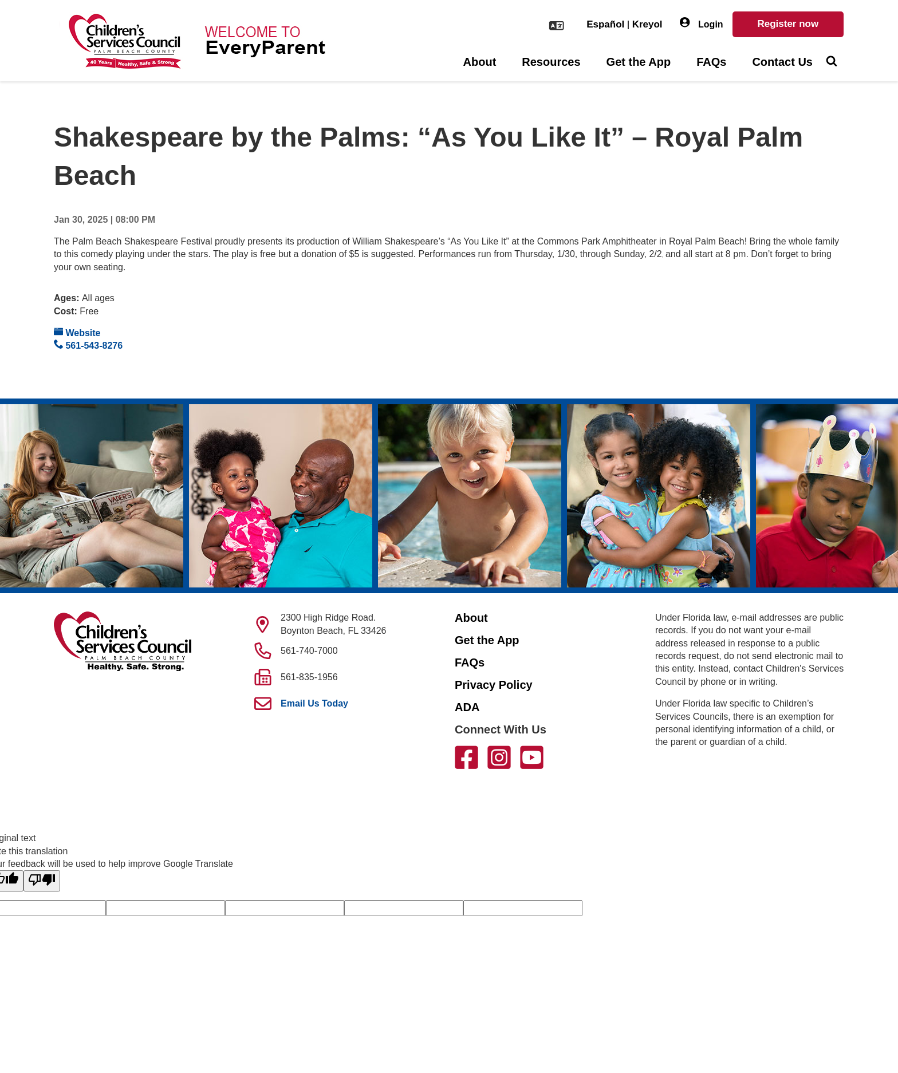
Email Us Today (314, 703)
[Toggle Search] (831, 62)
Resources (551, 62)
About (480, 62)
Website (77, 332)
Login (701, 23)
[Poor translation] (41, 880)
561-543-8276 (88, 345)
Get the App (638, 62)
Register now (787, 23)
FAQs (711, 62)
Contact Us (782, 62)
